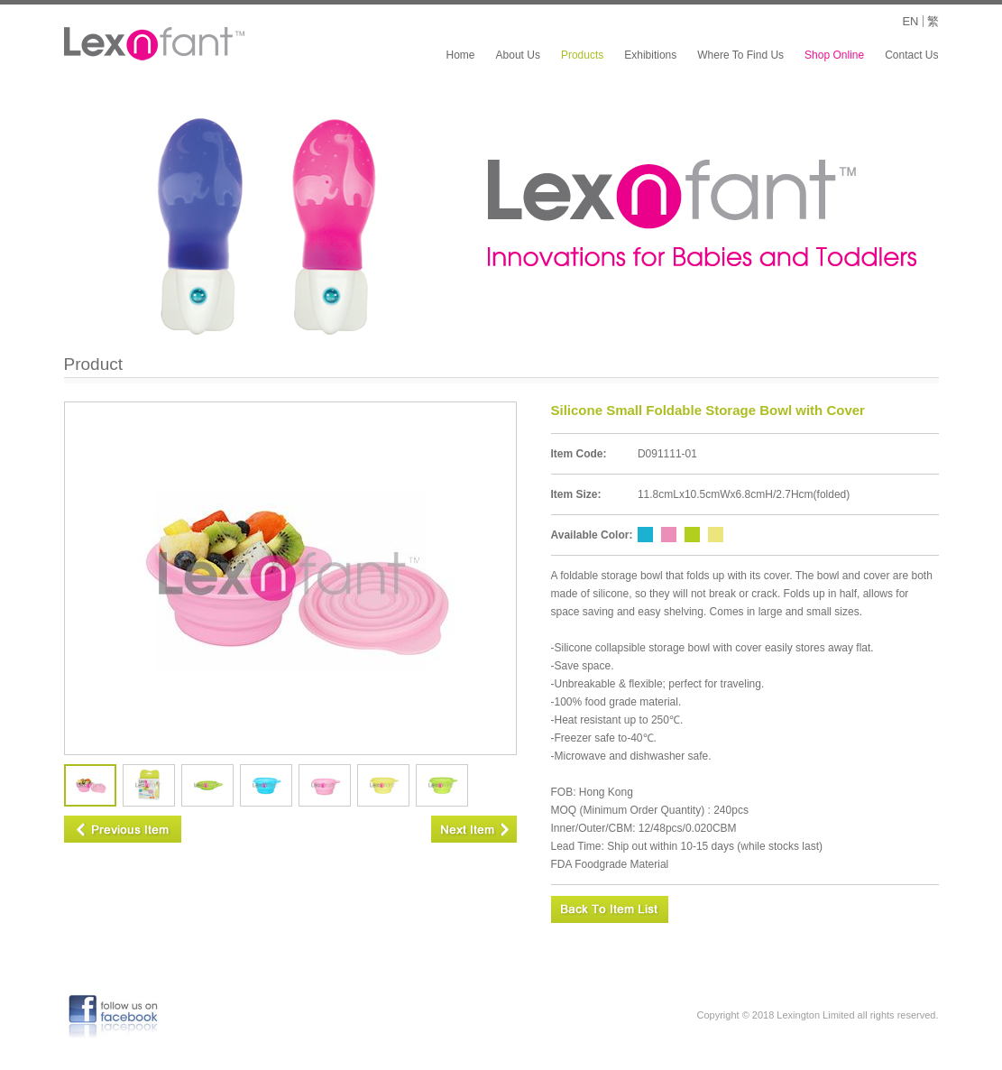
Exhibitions (650, 55)
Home (460, 55)
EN (910, 21)
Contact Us (911, 55)
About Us (518, 55)
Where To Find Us (740, 55)
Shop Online (834, 55)
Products (582, 55)
